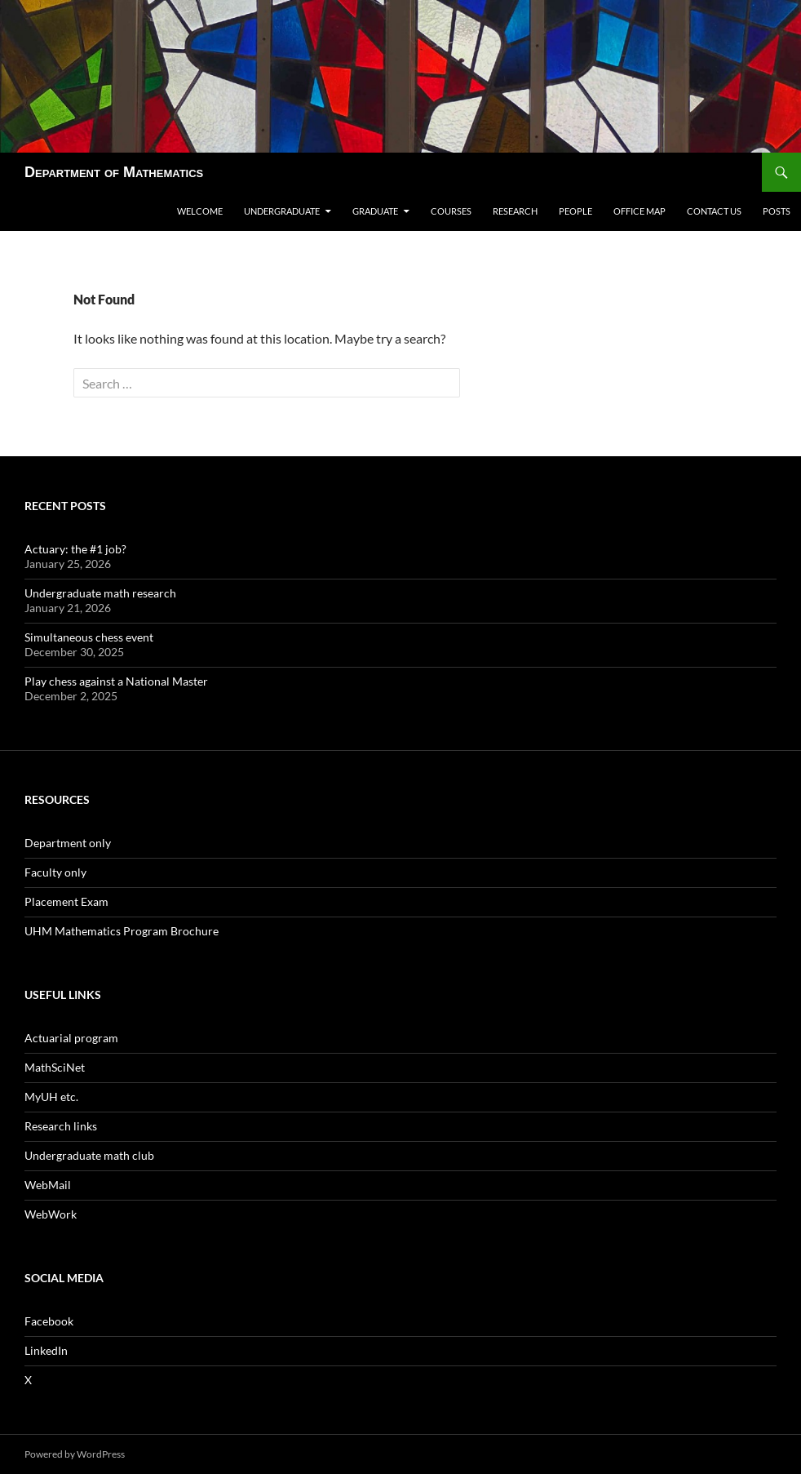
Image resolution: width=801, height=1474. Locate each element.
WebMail (47, 1185)
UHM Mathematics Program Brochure (121, 931)
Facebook (48, 1321)
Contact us (714, 211)
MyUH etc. (51, 1096)
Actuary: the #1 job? (75, 549)
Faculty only (55, 872)
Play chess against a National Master (116, 681)
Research (515, 211)
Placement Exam (66, 901)
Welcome (200, 211)
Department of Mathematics (113, 172)
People (575, 211)
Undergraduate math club (89, 1155)
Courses (451, 211)
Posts (776, 211)
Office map (639, 211)
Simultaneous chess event (88, 637)
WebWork (50, 1214)
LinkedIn (46, 1350)
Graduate (375, 211)
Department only (67, 843)
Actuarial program (71, 1038)
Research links (60, 1126)
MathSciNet (54, 1067)
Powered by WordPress (74, 1454)
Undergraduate (282, 211)
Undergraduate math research (100, 593)
